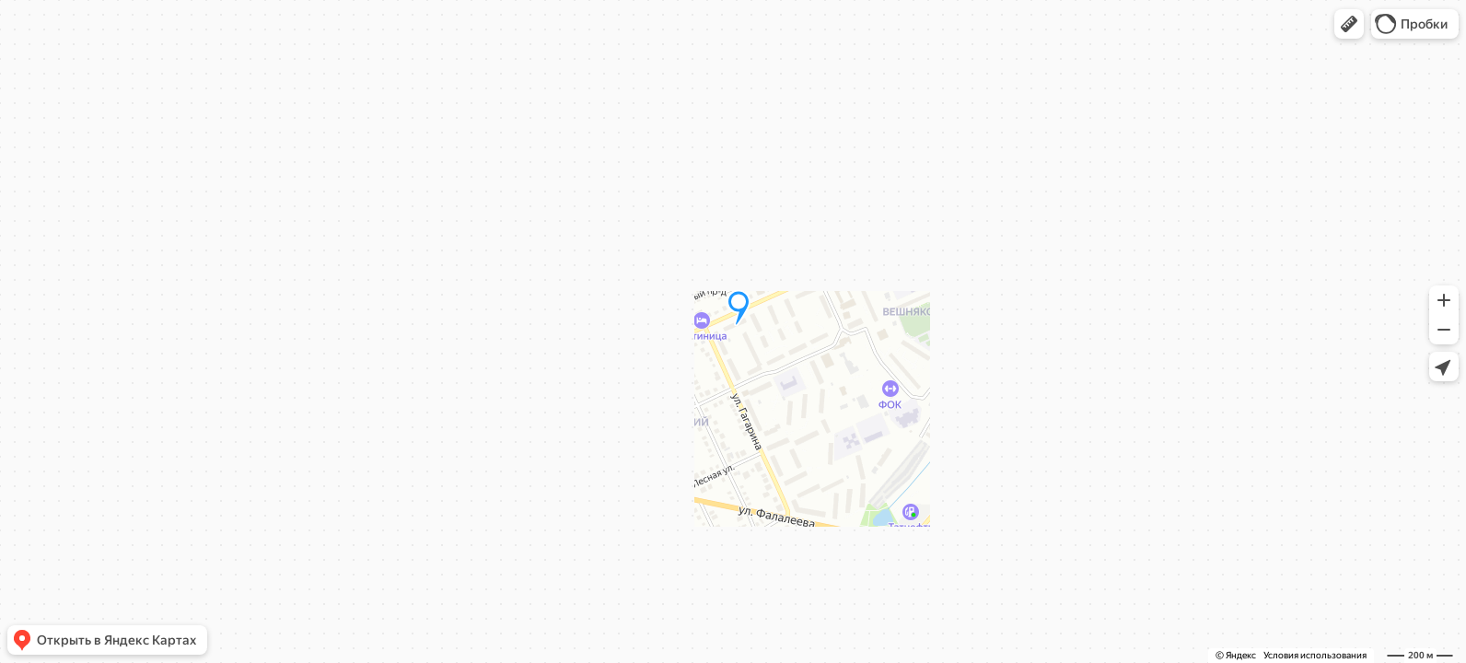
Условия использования (1315, 655)
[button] (1349, 24)
